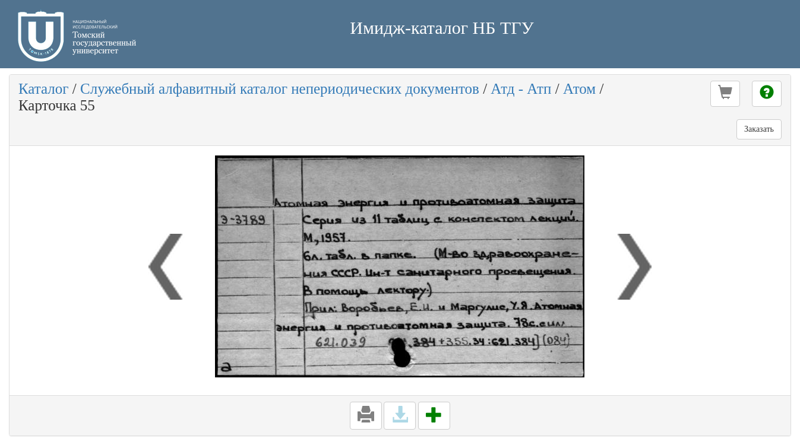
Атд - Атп (521, 89)
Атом (579, 89)
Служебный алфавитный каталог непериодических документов (279, 89)
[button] (725, 94)
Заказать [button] (759, 129)
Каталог (43, 89)
